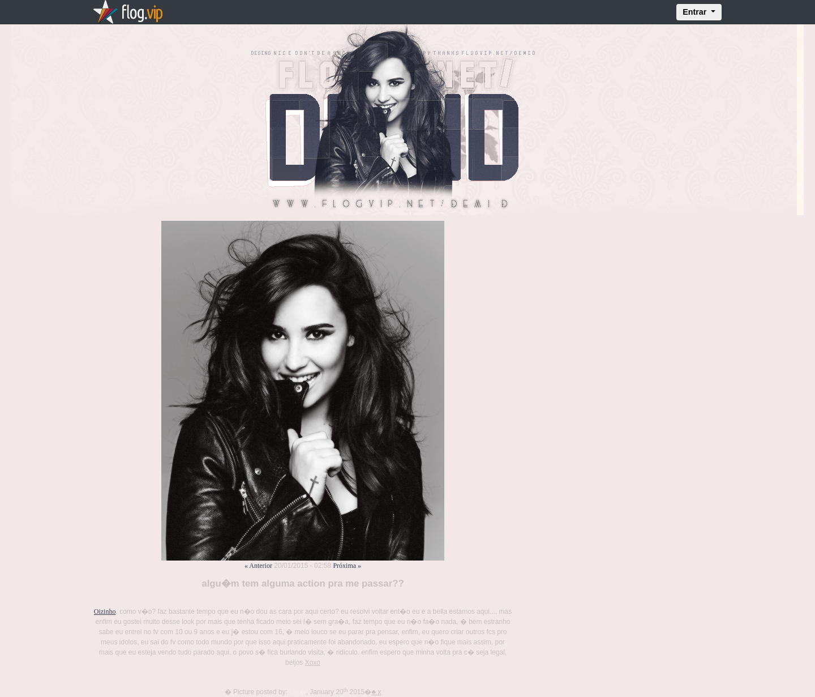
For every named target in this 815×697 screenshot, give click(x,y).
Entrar (696, 11)
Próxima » (347, 566)
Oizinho (105, 611)
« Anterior (258, 566)
